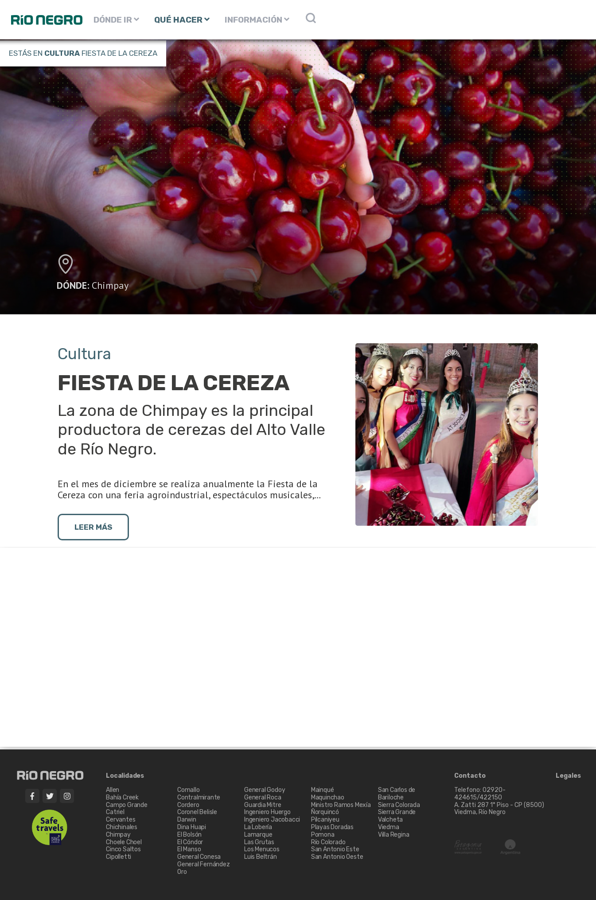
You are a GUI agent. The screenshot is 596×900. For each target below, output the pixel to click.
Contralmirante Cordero (198, 801)
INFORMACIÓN (257, 20)
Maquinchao (327, 797)
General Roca (262, 797)
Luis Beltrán (260, 857)
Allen (112, 790)
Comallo (188, 790)
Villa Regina (393, 834)
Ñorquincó (325, 812)
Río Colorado (328, 842)
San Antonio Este (335, 849)
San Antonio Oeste (337, 857)
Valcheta (390, 819)
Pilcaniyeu (325, 819)
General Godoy (264, 790)
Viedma (388, 827)
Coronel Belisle (197, 812)
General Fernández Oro (203, 868)
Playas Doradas (332, 827)
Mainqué (322, 790)
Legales (568, 776)
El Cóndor (190, 842)
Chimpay (110, 285)
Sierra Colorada (399, 805)
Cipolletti (118, 857)
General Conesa (199, 857)
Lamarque (258, 834)
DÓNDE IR (116, 20)
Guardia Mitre (262, 805)
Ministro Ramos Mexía (341, 805)
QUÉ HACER (182, 20)
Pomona (323, 834)
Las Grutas (259, 842)
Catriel (115, 812)
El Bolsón (189, 834)
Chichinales (121, 827)
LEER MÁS (93, 527)
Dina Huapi (191, 827)
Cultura (62, 53)
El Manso (189, 849)
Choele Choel (124, 842)
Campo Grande (127, 805)
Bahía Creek (122, 797)
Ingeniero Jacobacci (272, 819)
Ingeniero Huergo (267, 812)
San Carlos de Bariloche (396, 793)
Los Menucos (262, 849)
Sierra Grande (397, 812)
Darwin (186, 819)
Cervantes (120, 819)
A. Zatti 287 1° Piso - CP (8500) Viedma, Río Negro (499, 808)
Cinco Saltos (123, 849)
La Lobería (258, 827)
